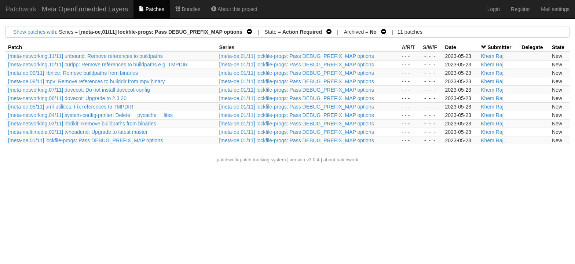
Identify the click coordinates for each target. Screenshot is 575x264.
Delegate (532, 47)
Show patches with (34, 32)
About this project (234, 9)
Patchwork (21, 9)
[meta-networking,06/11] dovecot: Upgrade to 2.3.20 (67, 98)
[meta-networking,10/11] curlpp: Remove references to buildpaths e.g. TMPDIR (98, 64)
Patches (151, 9)
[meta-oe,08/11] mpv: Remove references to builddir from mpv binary (86, 81)
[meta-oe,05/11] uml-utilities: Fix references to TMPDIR (70, 107)
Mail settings (555, 9)
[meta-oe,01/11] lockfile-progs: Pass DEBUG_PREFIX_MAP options (296, 56)
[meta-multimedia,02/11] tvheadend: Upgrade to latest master (78, 132)
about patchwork (340, 159)
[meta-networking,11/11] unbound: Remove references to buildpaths (85, 56)
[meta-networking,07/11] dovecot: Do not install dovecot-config (79, 90)
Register (520, 9)
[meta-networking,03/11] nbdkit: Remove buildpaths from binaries (82, 123)
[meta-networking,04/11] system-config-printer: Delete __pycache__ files (90, 115)
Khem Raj (492, 56)
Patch (15, 47)
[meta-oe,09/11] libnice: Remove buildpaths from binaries (73, 73)
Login (493, 9)
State (558, 47)
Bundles (187, 9)
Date (450, 47)
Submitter (499, 47)
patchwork (227, 159)
